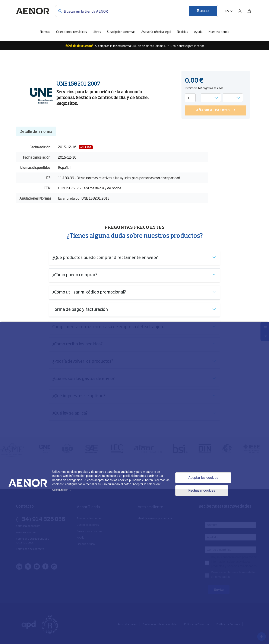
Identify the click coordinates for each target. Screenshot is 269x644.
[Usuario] (240, 11)
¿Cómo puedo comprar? (74, 274)
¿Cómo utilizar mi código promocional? (89, 291)
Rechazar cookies (201, 490)
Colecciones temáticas (71, 31)
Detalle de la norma (35, 131)
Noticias (182, 31)
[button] (228, 11)
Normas (45, 31)
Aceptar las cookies (203, 478)
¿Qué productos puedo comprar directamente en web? (105, 257)
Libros (97, 31)
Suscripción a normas (121, 31)
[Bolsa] (249, 11)
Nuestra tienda (219, 31)
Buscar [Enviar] (203, 11)
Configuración (62, 489)
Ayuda (198, 31)
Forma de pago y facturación (80, 309)
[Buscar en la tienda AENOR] (136, 11)
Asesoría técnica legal (156, 31)
